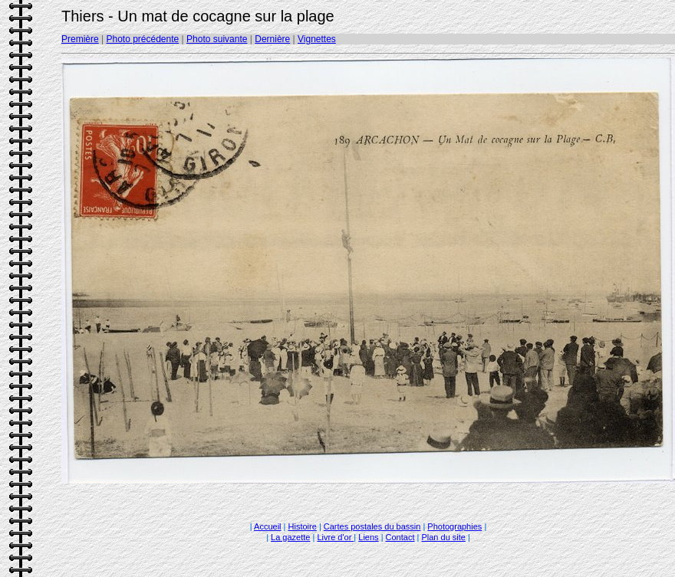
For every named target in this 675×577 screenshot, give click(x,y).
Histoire (302, 526)
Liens (368, 537)
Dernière (272, 39)
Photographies (454, 526)
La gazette (290, 537)
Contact (400, 537)
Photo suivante (216, 39)
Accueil (267, 526)
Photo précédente (142, 39)
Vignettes (317, 39)
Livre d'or (335, 537)
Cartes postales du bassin (372, 526)
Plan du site (443, 537)
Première (80, 39)
